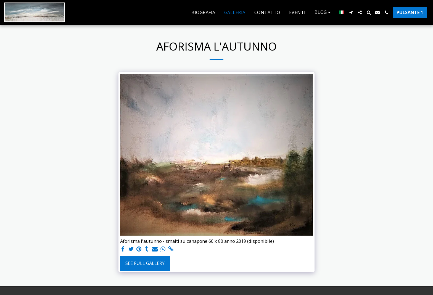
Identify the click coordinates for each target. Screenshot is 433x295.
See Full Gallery (145, 263)
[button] (323, 12)
